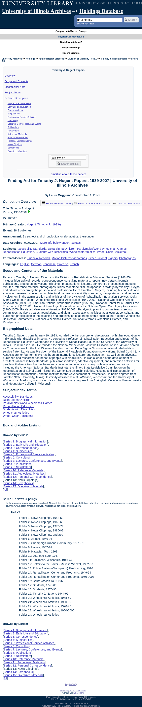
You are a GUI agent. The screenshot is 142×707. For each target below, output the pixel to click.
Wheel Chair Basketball (112, 252)
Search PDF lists (85, 23)
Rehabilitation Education (18, 252)
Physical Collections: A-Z (71, 36)
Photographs (127, 258)
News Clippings (15, 144)
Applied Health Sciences (51, 59)
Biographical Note (15, 86)
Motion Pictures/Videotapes (69, 258)
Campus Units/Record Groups (71, 31)
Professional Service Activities (22, 117)
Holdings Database (101, 11)
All (5, 489)
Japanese (49, 264)
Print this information (127, 203)
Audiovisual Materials (18, 137)
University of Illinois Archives (36, 11)
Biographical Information (19, 103)
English (24, 264)
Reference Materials (17, 134)
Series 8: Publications (17, 464)
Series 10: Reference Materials (23, 470)
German (36, 264)
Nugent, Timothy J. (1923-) (44, 224)
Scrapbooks (13, 147)
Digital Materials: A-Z (71, 42)
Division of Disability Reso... (82, 59)
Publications (13, 127)
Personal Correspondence (20, 141)
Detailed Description (16, 98)
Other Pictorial (97, 258)
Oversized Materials (17, 151)
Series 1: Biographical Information (25, 441)
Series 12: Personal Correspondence (27, 476)
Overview (10, 75)
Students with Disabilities (52, 252)
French (74, 264)
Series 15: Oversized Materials (23, 486)
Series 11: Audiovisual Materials (24, 473)
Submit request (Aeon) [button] (57, 203)
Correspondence (16, 110)
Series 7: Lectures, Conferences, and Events (32, 460)
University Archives (12, 59)
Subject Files (14, 113)
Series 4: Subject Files (18, 451)
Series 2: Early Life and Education (25, 444)
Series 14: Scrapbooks (18, 483)
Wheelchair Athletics (82, 252)
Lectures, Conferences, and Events (24, 124)
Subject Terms (13, 92)
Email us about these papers (68, 174)
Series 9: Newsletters (17, 467)
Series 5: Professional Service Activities (29, 454)
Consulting (13, 120)
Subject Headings (71, 47)
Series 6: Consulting (17, 457)
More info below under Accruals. (60, 242)
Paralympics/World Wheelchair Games (102, 248)
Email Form (78, 693)
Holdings (30, 59)
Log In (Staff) (71, 684)
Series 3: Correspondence (20, 447)
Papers (113, 258)
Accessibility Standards (31, 248)
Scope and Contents (16, 81)
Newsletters (13, 130)
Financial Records (38, 258)
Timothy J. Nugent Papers (114, 59)
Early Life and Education (19, 107)
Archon (68, 704)
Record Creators (71, 53)
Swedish (62, 264)
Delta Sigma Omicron (61, 248)
